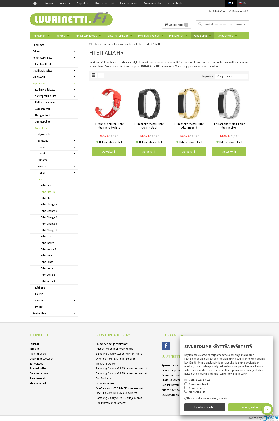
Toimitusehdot (153, 3)
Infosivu (48, 3)
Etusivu (34, 344)
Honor (41, 172)
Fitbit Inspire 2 (48, 249)
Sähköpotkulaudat (45, 96)
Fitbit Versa (47, 268)
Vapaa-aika (200, 35)
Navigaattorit (42, 115)
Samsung (43, 140)
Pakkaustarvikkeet (45, 102)
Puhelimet (39, 35)
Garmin (42, 153)
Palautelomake (129, 3)
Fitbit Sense (47, 262)
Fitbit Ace (46, 185)
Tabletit (60, 35)
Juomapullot (42, 121)
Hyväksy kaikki (249, 407)
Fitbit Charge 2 (49, 204)
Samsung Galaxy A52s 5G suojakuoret (119, 398)
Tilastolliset (197, 388)
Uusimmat (65, 3)
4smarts (42, 160)
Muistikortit (176, 35)
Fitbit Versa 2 (48, 275)
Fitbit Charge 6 (49, 230)
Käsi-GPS (40, 287)
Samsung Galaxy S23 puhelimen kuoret (119, 353)
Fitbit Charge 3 (49, 211)
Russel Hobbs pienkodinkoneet (115, 349)
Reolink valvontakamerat (111, 403)
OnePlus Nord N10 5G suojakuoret (116, 393)
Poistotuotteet (104, 3)
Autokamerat (42, 109)
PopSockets (103, 378)
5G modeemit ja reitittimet (112, 344)
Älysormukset (45, 134)
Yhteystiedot (176, 3)
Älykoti (39, 300)
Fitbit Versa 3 (48, 281)
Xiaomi (42, 166)
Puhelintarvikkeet (86, 35)
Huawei (42, 147)
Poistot (39, 307)
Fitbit (40, 179)
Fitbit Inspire (47, 243)
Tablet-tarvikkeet (117, 35)
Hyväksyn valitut (204, 407)
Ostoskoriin (109, 151)
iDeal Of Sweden (106, 363)
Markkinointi (197, 392)
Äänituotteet (225, 35)
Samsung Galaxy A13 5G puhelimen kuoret (121, 373)
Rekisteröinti (219, 11)
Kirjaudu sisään (240, 11)
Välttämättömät (200, 380)
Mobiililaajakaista (148, 35)
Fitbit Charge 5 (49, 223)
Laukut (39, 294)
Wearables (41, 128)
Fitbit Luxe (46, 236)
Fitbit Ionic (46, 255)
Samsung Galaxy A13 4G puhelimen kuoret (121, 368)
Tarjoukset (83, 3)
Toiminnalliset (198, 384)
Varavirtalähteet (106, 383)
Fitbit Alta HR (48, 192)
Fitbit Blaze (47, 198)
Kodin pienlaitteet (45, 89)
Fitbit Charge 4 (49, 217)
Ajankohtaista (38, 353)
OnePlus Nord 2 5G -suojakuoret (115, 358)
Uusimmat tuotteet (41, 358)
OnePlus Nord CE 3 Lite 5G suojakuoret (119, 388)
